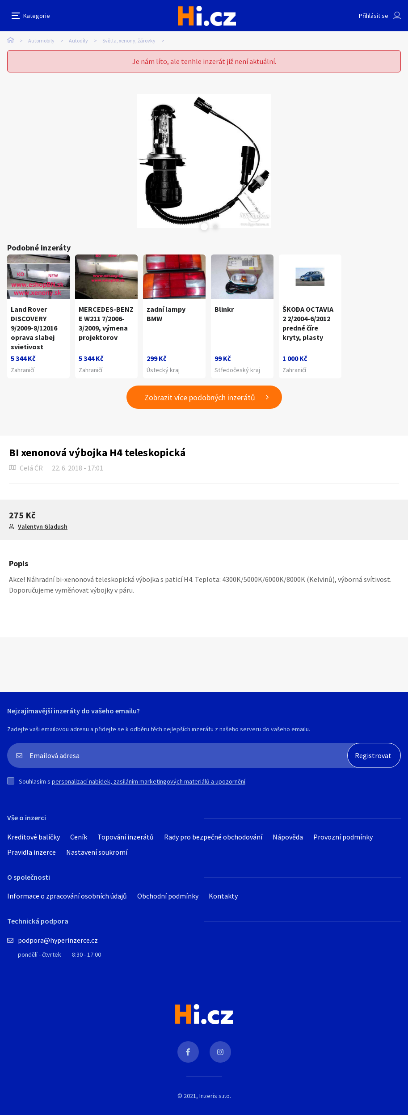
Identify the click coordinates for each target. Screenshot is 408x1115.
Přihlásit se (373, 16)
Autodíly (78, 40)
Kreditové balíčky (33, 836)
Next (215, 227)
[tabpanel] (204, 161)
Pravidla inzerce (31, 852)
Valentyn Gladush (42, 526)
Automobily (41, 40)
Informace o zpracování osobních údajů (67, 895)
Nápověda (288, 836)
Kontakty (223, 895)
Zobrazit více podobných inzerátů (199, 397)
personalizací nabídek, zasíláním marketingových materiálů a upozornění (148, 781)
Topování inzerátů (125, 836)
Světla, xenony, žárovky (129, 40)
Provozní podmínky (343, 836)
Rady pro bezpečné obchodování (213, 836)
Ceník (78, 836)
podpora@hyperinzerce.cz (58, 940)
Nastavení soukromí (96, 852)
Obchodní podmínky (167, 895)
